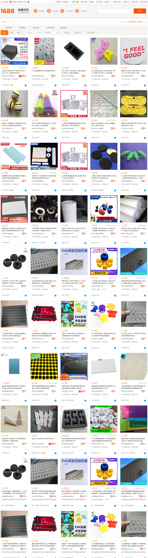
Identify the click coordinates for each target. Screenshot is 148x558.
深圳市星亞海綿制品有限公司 (38, 286)
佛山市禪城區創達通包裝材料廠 (68, 181)
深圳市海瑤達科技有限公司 (38, 233)
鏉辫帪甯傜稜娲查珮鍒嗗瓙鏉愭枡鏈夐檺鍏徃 (38, 549)
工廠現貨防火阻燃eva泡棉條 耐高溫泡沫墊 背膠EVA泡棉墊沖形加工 (44, 229)
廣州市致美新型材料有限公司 (9, 181)
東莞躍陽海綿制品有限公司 (9, 391)
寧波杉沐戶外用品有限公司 (68, 286)
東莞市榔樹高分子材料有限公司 (9, 128)
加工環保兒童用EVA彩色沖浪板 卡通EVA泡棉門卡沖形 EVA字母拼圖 (103, 72)
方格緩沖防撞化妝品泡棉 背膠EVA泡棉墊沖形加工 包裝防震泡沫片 (44, 282)
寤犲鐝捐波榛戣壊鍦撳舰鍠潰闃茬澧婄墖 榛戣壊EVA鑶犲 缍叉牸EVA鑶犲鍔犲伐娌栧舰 (133, 492)
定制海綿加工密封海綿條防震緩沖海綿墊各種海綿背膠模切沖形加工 (73, 387)
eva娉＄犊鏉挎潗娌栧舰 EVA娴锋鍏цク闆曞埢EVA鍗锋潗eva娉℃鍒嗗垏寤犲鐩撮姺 (14, 545)
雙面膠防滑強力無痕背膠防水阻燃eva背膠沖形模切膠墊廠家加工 (14, 177)
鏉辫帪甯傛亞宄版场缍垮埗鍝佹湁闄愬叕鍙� (128, 549)
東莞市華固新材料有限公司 (98, 391)
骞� (24, 496)
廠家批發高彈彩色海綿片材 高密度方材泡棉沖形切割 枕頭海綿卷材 (14, 387)
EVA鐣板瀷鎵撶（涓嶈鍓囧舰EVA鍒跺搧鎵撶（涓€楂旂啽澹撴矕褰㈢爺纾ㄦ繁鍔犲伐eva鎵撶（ (104, 492)
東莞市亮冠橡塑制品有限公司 (38, 391)
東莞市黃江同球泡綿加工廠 (128, 128)
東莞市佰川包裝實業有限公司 (128, 391)
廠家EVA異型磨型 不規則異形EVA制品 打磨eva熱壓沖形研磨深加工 (14, 124)
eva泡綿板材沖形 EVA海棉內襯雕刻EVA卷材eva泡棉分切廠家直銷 (14, 335)
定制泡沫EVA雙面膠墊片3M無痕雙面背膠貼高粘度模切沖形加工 (44, 177)
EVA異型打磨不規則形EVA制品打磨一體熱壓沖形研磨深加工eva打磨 (103, 229)
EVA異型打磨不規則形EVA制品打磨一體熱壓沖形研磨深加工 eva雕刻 (133, 177)
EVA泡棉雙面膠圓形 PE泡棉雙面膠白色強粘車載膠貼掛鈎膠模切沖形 (104, 440)
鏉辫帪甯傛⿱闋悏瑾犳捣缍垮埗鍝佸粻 (68, 549)
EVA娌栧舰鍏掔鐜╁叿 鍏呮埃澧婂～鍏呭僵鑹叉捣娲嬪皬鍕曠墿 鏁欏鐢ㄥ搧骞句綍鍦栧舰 (104, 545)
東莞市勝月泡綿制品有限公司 (68, 76)
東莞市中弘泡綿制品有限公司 (98, 339)
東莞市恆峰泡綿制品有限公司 (128, 339)
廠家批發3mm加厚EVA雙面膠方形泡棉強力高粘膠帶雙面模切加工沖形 (14, 229)
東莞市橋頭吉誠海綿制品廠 (68, 339)
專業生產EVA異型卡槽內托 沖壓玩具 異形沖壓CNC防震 (73, 282)
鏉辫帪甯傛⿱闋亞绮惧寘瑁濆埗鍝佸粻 (128, 496)
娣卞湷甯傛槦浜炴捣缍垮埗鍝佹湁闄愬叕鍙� (38, 496)
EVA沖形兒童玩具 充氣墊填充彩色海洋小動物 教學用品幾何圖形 (103, 335)
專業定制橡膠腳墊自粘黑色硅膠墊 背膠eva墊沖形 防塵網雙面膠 (44, 387)
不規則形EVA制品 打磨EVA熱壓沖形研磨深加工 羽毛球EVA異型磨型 (14, 282)
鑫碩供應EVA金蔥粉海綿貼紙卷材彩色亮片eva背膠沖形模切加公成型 (133, 440)
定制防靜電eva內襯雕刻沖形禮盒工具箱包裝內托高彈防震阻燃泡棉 (44, 335)
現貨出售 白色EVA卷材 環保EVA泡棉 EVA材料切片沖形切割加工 (133, 229)
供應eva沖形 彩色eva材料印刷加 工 (43, 438)
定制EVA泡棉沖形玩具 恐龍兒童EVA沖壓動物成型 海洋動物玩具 (73, 335)
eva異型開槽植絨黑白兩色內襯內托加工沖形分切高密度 (74, 177)
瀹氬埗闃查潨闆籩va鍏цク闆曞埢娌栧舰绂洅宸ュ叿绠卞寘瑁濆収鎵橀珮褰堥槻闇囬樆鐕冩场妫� (44, 545)
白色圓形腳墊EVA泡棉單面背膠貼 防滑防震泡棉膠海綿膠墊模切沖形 (133, 387)
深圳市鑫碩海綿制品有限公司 (128, 444)
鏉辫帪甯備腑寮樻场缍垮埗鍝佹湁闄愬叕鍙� (98, 549)
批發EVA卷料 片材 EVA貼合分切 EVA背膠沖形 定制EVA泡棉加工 (74, 229)
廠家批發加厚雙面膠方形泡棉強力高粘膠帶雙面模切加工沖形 (103, 387)
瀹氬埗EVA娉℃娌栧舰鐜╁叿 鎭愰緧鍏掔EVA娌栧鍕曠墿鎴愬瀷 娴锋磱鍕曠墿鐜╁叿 (74, 545)
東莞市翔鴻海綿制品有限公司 (98, 76)
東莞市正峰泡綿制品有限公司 (38, 128)
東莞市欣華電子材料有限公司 (98, 444)
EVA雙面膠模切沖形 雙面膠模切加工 (44, 71)
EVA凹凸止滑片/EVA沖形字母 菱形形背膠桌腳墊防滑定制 (133, 335)
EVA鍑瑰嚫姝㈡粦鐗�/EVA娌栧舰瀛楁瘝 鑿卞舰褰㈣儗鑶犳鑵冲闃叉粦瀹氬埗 (133, 545)
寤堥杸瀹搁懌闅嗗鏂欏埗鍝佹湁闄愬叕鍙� (9, 549)
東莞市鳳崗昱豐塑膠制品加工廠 (98, 233)
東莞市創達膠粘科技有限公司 (9, 233)
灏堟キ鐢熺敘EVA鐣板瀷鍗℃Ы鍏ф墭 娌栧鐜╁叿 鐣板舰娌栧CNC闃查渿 (74, 492)
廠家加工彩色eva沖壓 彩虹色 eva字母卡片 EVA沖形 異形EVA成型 (133, 72)
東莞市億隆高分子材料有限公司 (128, 181)
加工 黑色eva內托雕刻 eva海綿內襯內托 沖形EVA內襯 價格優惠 (74, 72)
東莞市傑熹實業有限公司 (128, 76)
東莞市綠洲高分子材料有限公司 (38, 339)
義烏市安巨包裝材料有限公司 (128, 233)
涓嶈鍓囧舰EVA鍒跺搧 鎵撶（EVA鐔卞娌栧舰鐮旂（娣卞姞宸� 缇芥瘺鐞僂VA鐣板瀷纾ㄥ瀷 (14, 492)
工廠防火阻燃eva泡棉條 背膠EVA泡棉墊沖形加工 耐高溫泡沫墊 (104, 177)
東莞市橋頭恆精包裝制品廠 (128, 286)
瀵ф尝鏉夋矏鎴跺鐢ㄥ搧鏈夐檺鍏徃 (68, 496)
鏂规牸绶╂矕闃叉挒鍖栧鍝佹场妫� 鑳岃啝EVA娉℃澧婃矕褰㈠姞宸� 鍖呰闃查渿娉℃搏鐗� (44, 492)
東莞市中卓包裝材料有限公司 (9, 76)
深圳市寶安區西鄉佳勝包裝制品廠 (68, 128)
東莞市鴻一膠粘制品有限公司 (98, 128)
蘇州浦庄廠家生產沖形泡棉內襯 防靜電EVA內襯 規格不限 (74, 440)
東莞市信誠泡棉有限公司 (98, 181)
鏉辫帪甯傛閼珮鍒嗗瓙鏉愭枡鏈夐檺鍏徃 (98, 496)
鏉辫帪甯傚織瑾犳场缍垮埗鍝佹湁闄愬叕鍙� (9, 496)
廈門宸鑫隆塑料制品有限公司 (9, 339)
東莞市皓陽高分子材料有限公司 (68, 233)
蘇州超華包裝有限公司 (68, 444)
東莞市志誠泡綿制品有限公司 (9, 286)
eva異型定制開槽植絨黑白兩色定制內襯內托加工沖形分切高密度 (74, 124)
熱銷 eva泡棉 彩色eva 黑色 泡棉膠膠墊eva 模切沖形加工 (103, 124)
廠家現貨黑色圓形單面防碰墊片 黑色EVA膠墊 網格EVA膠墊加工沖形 (133, 282)
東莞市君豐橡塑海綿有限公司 (9, 444)
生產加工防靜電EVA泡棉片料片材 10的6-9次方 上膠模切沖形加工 (14, 72)
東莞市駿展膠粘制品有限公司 (38, 181)
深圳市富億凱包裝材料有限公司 (38, 76)
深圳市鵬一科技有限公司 (68, 391)
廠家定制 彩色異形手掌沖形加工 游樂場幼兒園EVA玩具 (133, 124)
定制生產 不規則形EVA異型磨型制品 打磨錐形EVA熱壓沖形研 (14, 440)
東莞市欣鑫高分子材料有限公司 (98, 286)
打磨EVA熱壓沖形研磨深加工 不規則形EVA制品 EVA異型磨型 (44, 124)
